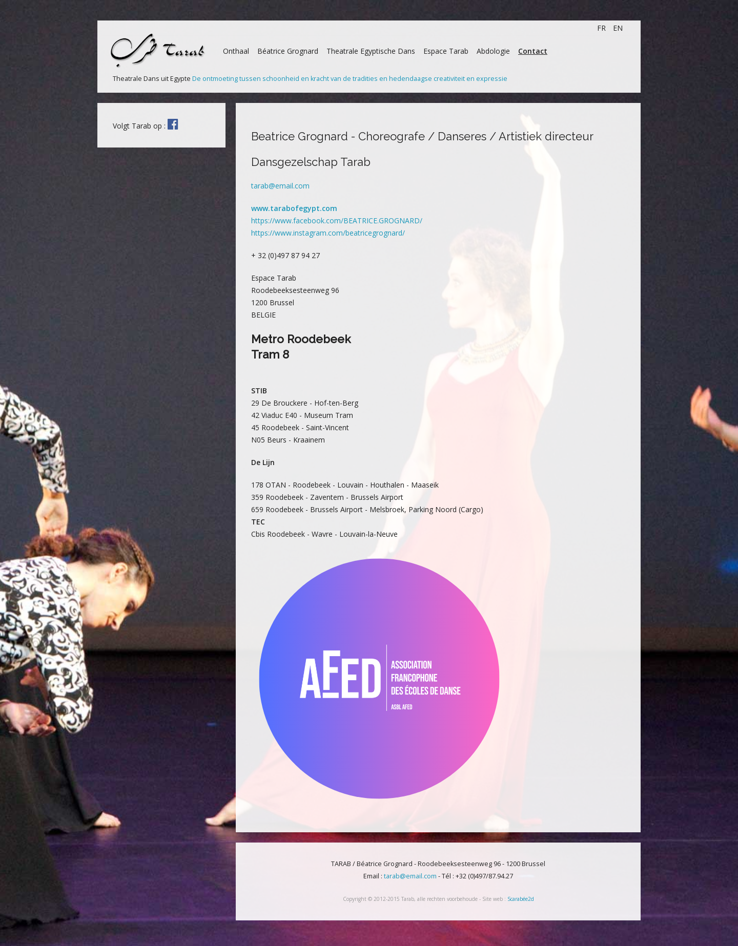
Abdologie (493, 51)
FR (602, 28)
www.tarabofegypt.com (294, 208)
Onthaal (236, 51)
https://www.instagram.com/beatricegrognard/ (328, 233)
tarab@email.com (280, 186)
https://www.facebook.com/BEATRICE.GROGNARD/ (336, 220)
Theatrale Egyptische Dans (370, 51)
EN (618, 28)
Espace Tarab (445, 51)
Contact (532, 51)
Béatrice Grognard (287, 51)
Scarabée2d (520, 898)
